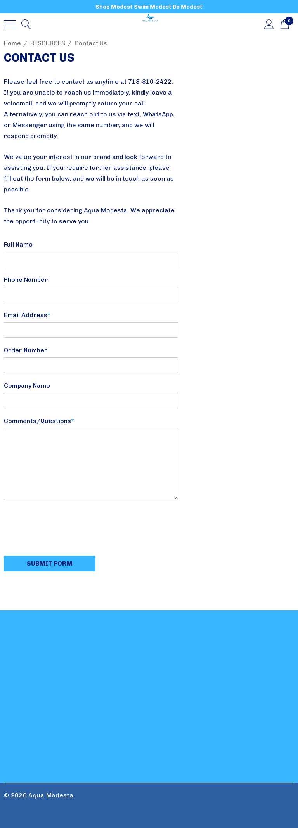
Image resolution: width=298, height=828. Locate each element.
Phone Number (26, 279)
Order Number (25, 350)
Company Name (27, 385)
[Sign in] (269, 24)
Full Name (18, 244)
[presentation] (63, 529)
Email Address (27, 315)
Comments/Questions (39, 420)
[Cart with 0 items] (284, 24)
